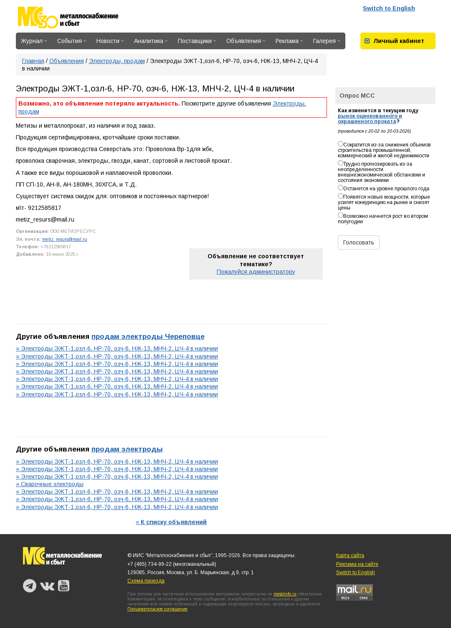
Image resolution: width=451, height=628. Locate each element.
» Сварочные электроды (50, 484)
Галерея (326, 41)
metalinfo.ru (285, 594)
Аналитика (151, 41)
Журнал (34, 41)
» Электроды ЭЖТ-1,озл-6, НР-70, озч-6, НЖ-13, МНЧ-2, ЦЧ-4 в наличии (117, 348)
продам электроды (127, 449)
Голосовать (358, 242)
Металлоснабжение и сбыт (79, 17)
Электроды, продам (117, 61)
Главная (33, 61)
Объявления (246, 41)
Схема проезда (146, 581)
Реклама (289, 41)
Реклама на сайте (357, 564)
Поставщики (197, 41)
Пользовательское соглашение (157, 609)
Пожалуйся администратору (256, 271)
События (71, 41)
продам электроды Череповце (148, 336)
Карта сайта (350, 555)
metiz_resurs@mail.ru (64, 239)
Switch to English (389, 8)
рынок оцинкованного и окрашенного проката (370, 118)
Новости (110, 41)
